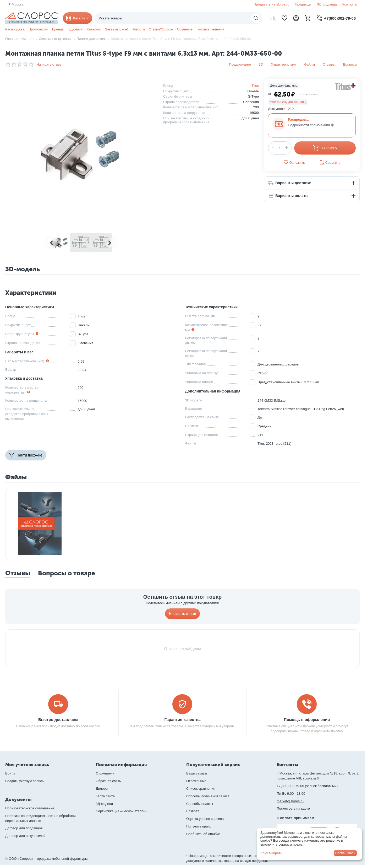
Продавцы (303, 4)
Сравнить (330, 162)
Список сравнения (200, 788)
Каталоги (94, 29)
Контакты (349, 4)
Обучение (184, 29)
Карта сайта (105, 796)
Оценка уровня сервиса (205, 819)
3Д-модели (104, 804)
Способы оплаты (199, 804)
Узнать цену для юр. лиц (288, 102)
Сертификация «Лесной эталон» (121, 811)
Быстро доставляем (58, 719)
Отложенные (196, 781)
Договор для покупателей (25, 836)
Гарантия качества (182, 719)
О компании (105, 773)
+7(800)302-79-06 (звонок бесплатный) (307, 786)
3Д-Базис (75, 29)
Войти (10, 773)
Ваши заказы (196, 773)
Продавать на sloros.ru (271, 4)
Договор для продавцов (24, 828)
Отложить (294, 162)
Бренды (58, 29)
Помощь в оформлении (307, 719)
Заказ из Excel (116, 29)
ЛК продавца (327, 4)
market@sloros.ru (290, 801)
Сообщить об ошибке (203, 834)
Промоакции (38, 29)
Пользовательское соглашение (29, 808)
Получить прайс (198, 826)
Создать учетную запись (24, 781)
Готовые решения (210, 29)
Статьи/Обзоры (161, 29)
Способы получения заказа (207, 796)
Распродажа (15, 29)
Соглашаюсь (345, 853)
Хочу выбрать (271, 853)
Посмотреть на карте (293, 808)
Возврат (192, 811)
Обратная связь (108, 781)
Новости (138, 29)
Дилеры (102, 788)
